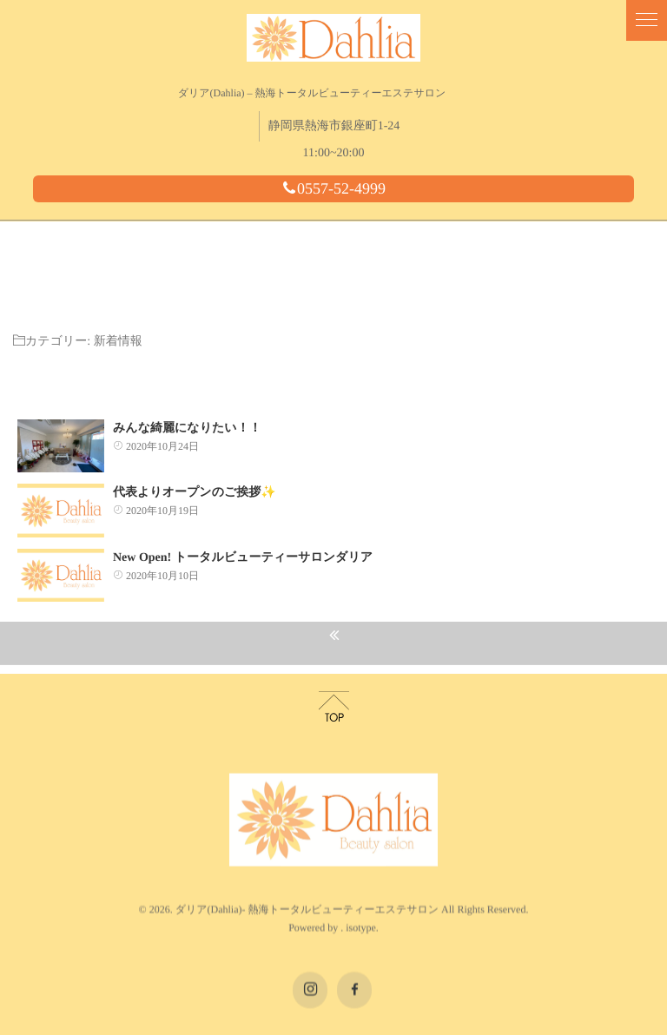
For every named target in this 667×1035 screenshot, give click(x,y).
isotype (361, 879)
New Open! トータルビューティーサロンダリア (243, 546)
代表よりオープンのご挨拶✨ (194, 481)
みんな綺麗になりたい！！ (187, 417)
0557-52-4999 (333, 188)
